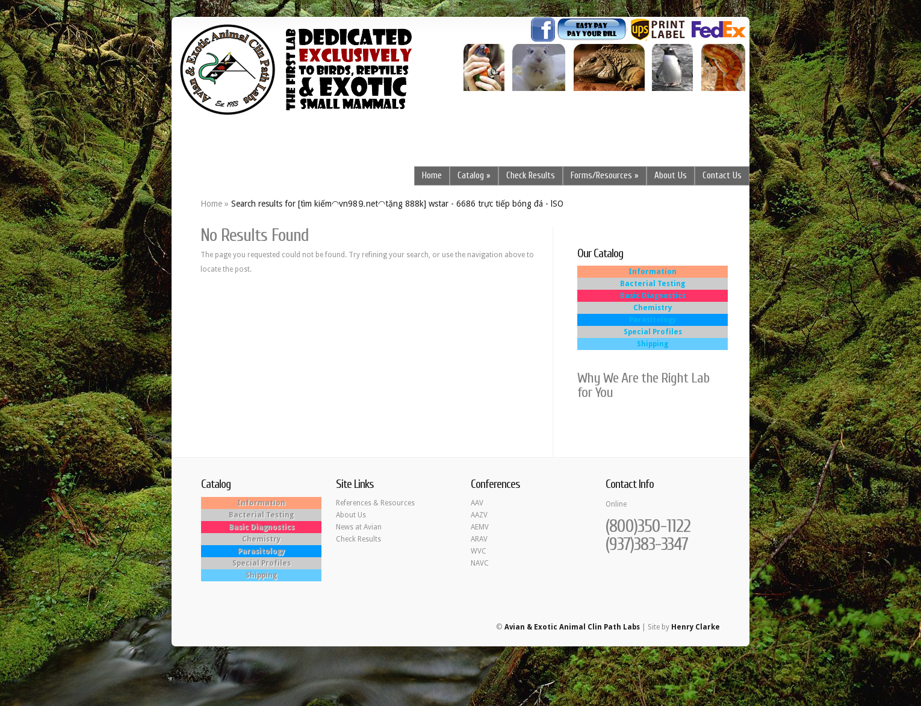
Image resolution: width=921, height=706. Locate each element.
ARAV (479, 539)
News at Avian (359, 527)
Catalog (470, 175)
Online (616, 504)
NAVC (480, 563)
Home (432, 175)
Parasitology (652, 320)
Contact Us (722, 175)
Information (652, 271)
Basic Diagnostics (653, 296)
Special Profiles (653, 332)
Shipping (652, 344)
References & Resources (375, 503)
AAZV (479, 515)
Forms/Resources (601, 175)
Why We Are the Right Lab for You (643, 385)
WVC (478, 551)
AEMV (480, 527)
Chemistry (652, 308)
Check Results (530, 175)
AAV (477, 503)
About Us (670, 175)
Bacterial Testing (652, 284)
